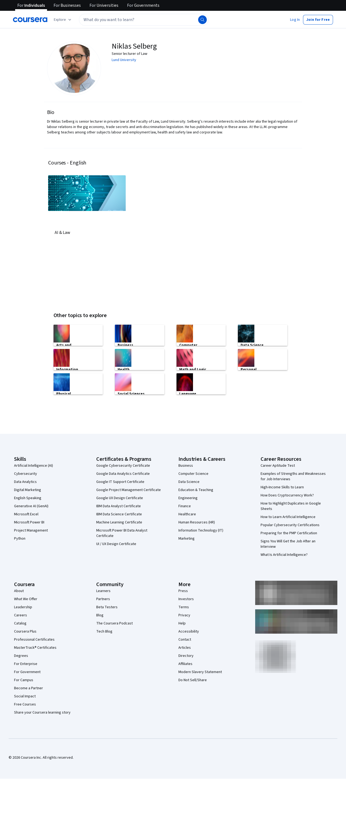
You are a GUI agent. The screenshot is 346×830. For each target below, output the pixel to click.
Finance (184, 506)
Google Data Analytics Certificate (123, 473)
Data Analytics (25, 482)
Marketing (186, 538)
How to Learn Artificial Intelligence (288, 517)
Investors (186, 599)
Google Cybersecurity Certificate (123, 465)
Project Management (31, 530)
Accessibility (188, 631)
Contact (184, 639)
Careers (20, 615)
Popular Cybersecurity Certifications (290, 525)
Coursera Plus (25, 631)
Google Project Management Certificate (128, 490)
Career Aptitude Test (278, 465)
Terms (183, 607)
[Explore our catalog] (63, 20)
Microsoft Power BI (29, 522)
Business (185, 465)
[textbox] (144, 20)
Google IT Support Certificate (120, 482)
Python (19, 538)
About (19, 591)
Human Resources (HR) (196, 522)
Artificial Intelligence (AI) (33, 465)
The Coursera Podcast (114, 623)
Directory (186, 655)
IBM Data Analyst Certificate (118, 506)
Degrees (21, 655)
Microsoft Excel (26, 514)
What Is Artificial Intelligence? (284, 554)
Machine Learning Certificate (119, 522)
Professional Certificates (34, 639)
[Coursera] (30, 19)
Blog (100, 615)
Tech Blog (104, 631)
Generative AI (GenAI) (31, 506)
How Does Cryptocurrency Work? (287, 495)
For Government (27, 672)
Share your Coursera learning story (42, 712)
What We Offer (25, 599)
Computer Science (193, 473)
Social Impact (25, 696)
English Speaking (27, 498)
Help (182, 623)
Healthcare (187, 514)
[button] (295, 20)
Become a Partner (28, 688)
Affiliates (185, 664)
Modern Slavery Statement (200, 672)
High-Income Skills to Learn (282, 487)
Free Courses (25, 704)
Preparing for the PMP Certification (289, 533)
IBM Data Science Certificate (119, 514)
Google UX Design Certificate (119, 498)
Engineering (188, 498)
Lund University (124, 60)
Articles (184, 647)
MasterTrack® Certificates (35, 647)
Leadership (23, 607)
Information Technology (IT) (200, 530)
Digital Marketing (27, 490)
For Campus (23, 680)
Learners (103, 591)
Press (183, 591)
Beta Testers (107, 607)
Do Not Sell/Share (192, 680)
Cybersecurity (25, 473)
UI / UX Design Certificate (116, 544)
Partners (103, 599)
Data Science (188, 482)
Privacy (184, 615)
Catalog (20, 623)
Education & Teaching (195, 490)
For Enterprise (25, 664)
